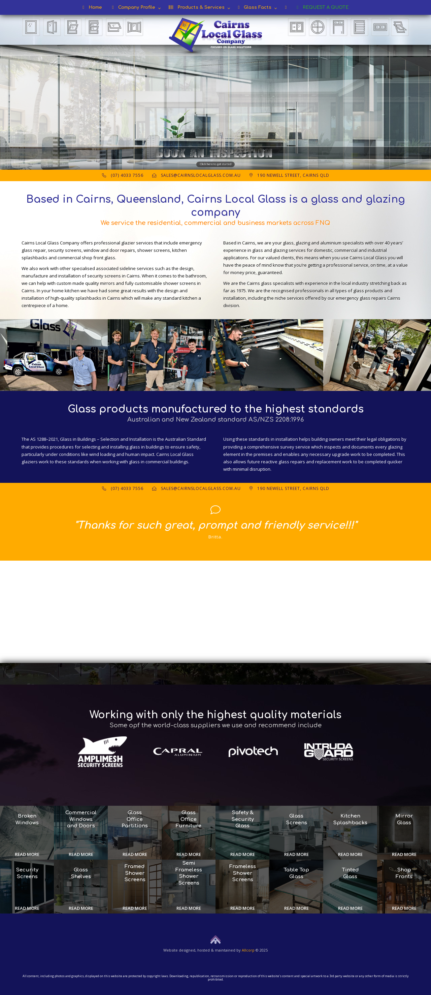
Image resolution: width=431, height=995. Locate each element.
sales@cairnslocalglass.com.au (196, 175)
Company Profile (133, 7)
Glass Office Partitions (135, 819)
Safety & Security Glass (242, 819)
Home (92, 7)
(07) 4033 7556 (122, 175)
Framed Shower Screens (134, 873)
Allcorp (248, 950)
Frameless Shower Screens (242, 873)
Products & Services (197, 7)
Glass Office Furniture (188, 819)
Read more (27, 854)
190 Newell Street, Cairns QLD (289, 175)
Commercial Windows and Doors (81, 819)
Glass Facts (255, 7)
